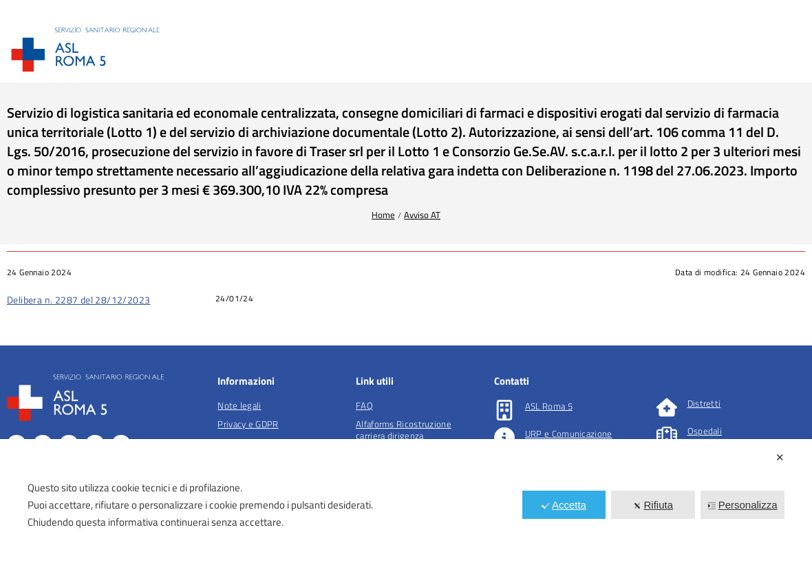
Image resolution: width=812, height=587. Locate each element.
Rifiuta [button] (653, 505)
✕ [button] (780, 457)
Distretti (704, 403)
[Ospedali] (666, 435)
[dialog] (406, 513)
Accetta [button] (564, 505)
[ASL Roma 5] (504, 410)
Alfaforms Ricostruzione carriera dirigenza (403, 429)
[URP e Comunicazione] (504, 437)
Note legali (239, 405)
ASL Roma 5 (549, 406)
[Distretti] (666, 407)
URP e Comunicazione (568, 433)
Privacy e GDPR (247, 424)
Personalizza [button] (743, 505)
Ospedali (704, 431)
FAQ (364, 405)
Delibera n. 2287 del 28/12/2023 (78, 299)
